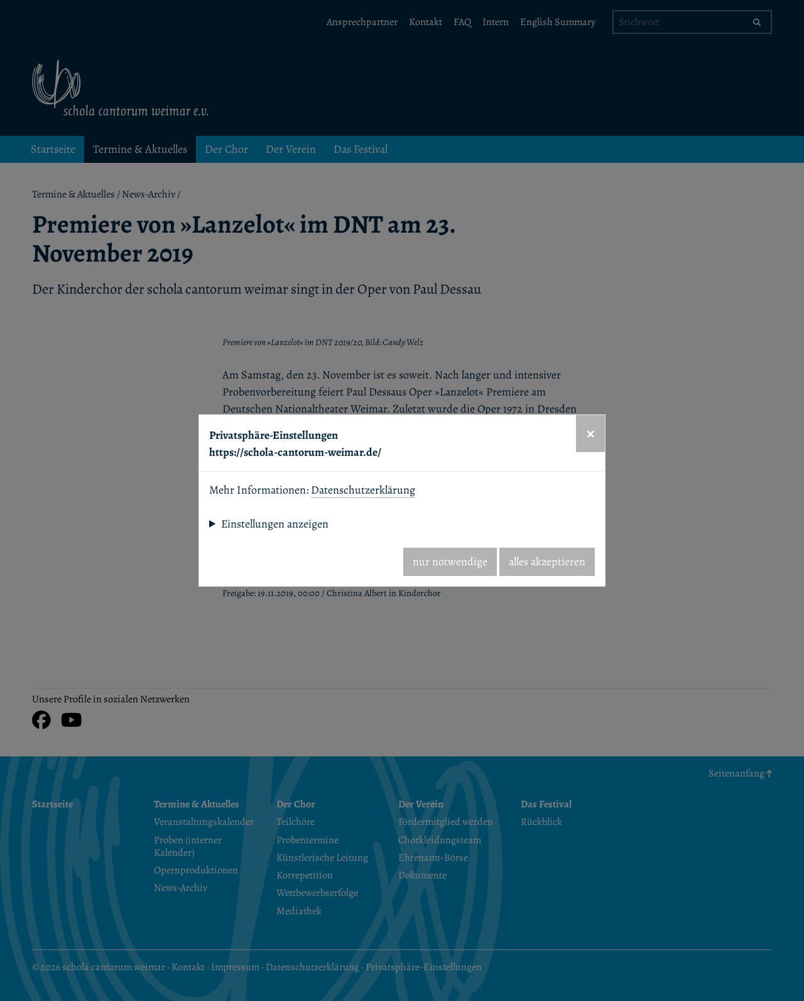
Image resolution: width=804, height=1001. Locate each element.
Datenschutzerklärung (363, 489)
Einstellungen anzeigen (275, 523)
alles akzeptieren (547, 561)
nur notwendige (450, 561)
